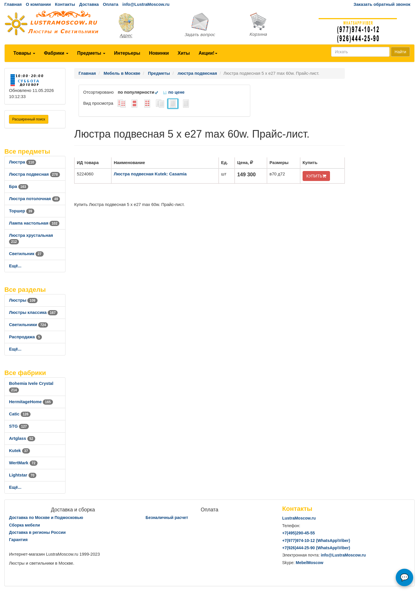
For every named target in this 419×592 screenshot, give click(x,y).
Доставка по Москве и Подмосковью (46, 517)
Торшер (21, 211)
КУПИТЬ (316, 176)
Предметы (91, 53)
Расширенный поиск (28, 119)
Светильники (28, 324)
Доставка (89, 4)
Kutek (19, 450)
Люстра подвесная (34, 174)
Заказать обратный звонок (382, 4)
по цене (173, 92)
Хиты (183, 53)
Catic (20, 414)
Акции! (207, 53)
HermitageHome (31, 401)
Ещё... (15, 266)
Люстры (23, 300)
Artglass (22, 438)
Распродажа (25, 337)
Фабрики (56, 53)
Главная (13, 4)
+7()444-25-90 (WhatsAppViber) (316, 547)
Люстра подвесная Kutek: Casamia (150, 174)
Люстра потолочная (34, 198)
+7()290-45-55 (298, 533)
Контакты (65, 4)
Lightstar (22, 475)
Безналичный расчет (166, 517)
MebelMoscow (309, 562)
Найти (400, 51)
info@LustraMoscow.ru (146, 4)
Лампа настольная (34, 223)
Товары (24, 53)
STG (19, 426)
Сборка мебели (24, 525)
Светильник (26, 253)
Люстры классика (33, 312)
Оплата (110, 4)
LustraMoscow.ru (299, 518)
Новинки (159, 53)
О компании (38, 4)
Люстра (22, 162)
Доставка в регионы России (37, 532)
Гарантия (18, 539)
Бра (18, 186)
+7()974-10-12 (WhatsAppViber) (316, 540)
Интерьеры (127, 53)
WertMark (23, 463)
